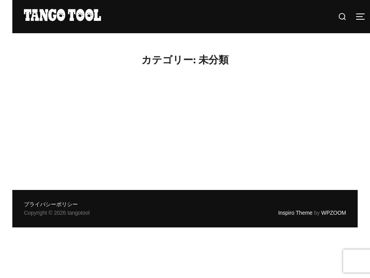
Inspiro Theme (295, 213)
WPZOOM (333, 213)
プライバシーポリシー (51, 204)
